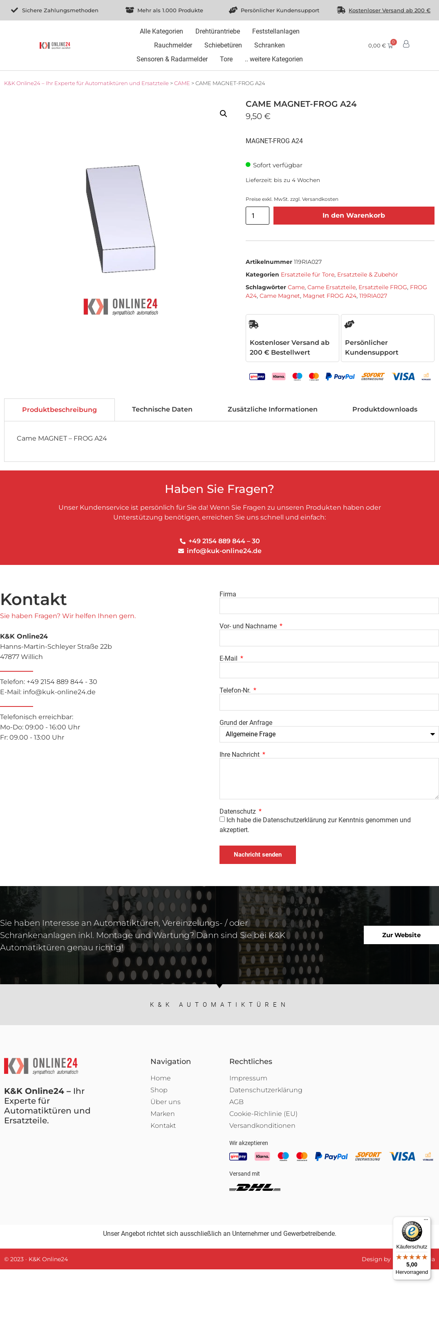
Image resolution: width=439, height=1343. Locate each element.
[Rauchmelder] (173, 45)
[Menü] (426, 1221)
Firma (228, 594)
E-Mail (229, 658)
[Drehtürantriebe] (217, 31)
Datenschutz (239, 811)
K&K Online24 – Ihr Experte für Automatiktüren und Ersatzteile (86, 83)
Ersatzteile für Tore (307, 274)
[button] (223, 113)
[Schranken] (269, 45)
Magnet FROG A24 (329, 295)
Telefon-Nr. (236, 690)
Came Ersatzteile (331, 287)
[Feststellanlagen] (276, 31)
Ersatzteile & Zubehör (367, 274)
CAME (182, 83)
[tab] (59, 409)
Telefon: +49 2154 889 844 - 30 (110, 687)
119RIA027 (373, 295)
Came (296, 287)
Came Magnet (280, 295)
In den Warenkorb (354, 215)
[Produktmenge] (257, 216)
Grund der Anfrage (246, 723)
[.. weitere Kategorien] (274, 59)
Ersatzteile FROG (382, 287)
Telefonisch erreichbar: (110, 727)
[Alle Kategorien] (161, 31)
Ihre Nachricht (240, 754)
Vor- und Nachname (249, 626)
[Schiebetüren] (223, 45)
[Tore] (226, 59)
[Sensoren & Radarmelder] (172, 59)
